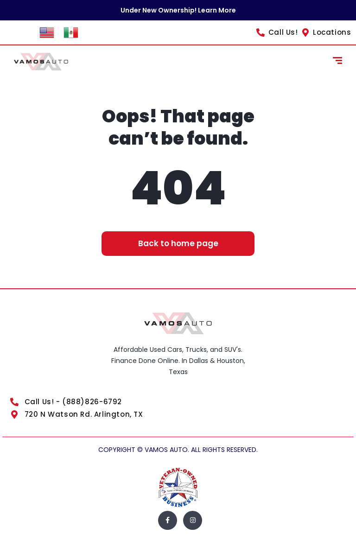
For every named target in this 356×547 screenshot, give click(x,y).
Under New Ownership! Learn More (178, 10)
